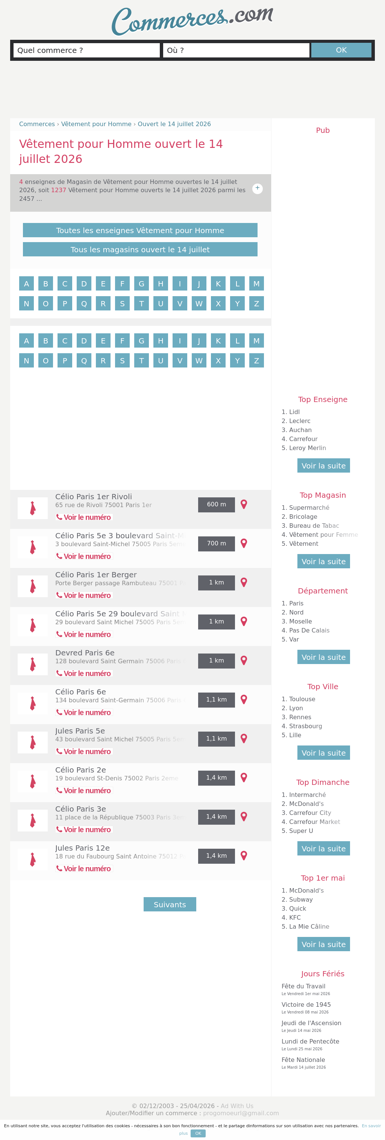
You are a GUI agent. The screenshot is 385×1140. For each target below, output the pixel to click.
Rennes (300, 717)
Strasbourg (305, 726)
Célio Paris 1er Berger (96, 574)
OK (341, 49)
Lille (295, 735)
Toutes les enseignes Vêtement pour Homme (140, 230)
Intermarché (307, 794)
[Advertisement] (192, 93)
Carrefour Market (314, 821)
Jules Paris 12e (82, 847)
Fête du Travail (321, 990)
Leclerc (300, 421)
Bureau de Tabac (314, 525)
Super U (301, 830)
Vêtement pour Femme (323, 534)
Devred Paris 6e (85, 652)
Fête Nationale (321, 1063)
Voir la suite (324, 465)
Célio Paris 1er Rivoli (93, 496)
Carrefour (303, 439)
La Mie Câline (309, 926)
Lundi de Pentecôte (321, 1045)
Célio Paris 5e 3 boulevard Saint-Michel (128, 535)
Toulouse (302, 699)
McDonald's (306, 803)
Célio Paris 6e (80, 691)
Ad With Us (237, 1106)
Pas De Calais (309, 630)
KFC (295, 917)
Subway (301, 899)
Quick (297, 908)
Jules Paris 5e (80, 730)
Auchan (300, 430)
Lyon (296, 708)
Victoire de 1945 (321, 1008)
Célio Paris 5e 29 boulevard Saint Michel (130, 613)
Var (294, 639)
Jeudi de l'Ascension (321, 1026)
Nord (296, 612)
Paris (296, 603)
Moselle (300, 621)
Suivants (170, 904)
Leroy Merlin (307, 448)
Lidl (294, 412)
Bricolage (303, 516)
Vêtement (303, 543)
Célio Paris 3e (80, 808)
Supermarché (309, 507)
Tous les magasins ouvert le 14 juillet (140, 249)
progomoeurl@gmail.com (241, 1113)
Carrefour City (310, 812)
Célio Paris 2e (80, 769)
